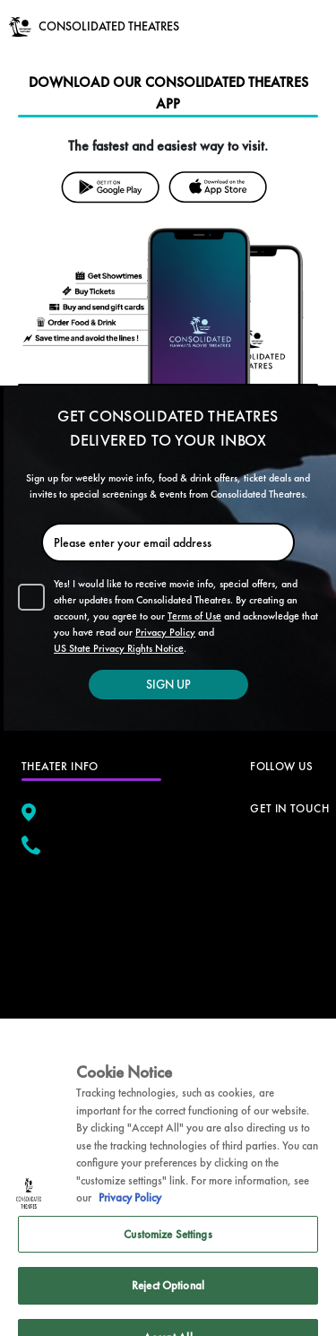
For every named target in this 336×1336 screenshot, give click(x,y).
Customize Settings (167, 1250)
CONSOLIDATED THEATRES (109, 26)
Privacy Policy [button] (165, 632)
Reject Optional (168, 1302)
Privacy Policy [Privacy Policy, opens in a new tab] (130, 1214)
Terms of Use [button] (194, 616)
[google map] (91, 943)
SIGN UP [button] (168, 684)
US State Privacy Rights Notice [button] (119, 648)
